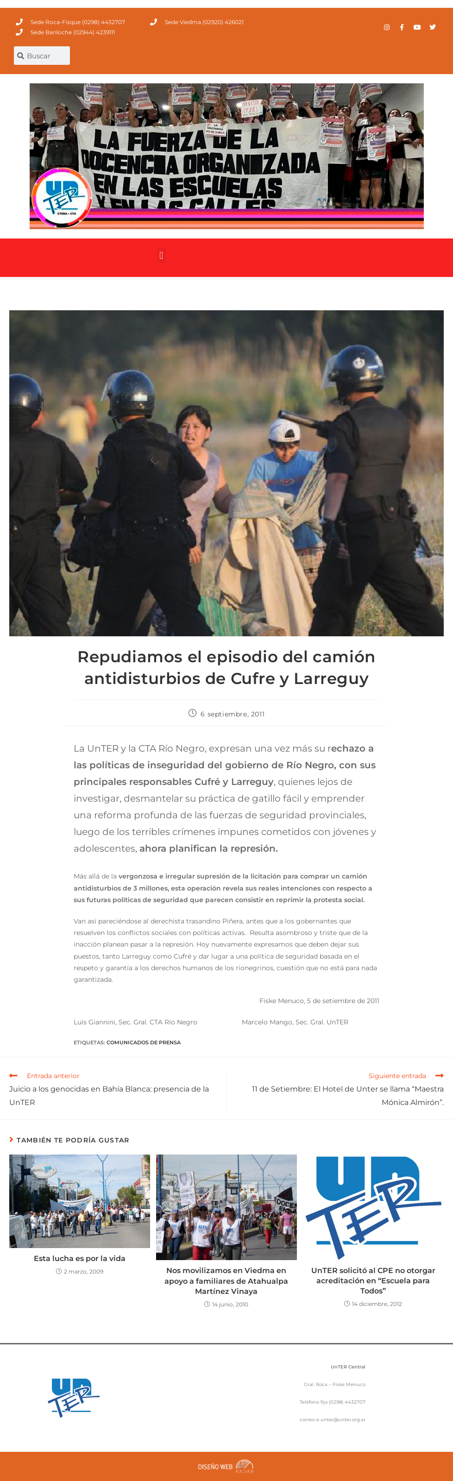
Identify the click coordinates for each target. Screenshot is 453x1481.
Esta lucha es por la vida (80, 1258)
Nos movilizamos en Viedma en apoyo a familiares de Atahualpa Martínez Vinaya (226, 1281)
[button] (161, 255)
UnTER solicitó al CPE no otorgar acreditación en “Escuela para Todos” (373, 1281)
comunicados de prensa (144, 1042)
